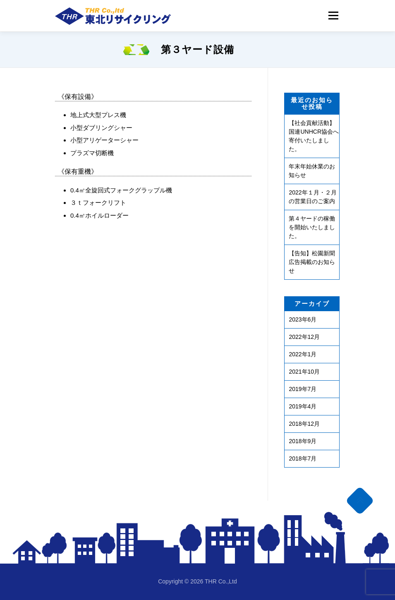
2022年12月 (304, 337)
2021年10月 (304, 371)
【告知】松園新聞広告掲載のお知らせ (312, 262)
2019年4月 (302, 406)
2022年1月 (302, 354)
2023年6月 (302, 319)
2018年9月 (302, 441)
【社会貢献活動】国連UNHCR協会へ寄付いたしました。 (314, 136)
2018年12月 (304, 423)
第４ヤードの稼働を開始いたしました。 (312, 227)
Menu (333, 15)
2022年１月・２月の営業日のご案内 (312, 196)
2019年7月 (302, 389)
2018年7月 (302, 458)
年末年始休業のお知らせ (312, 170)
